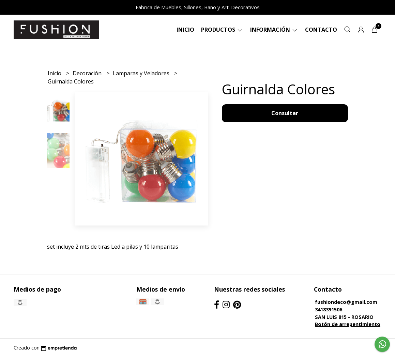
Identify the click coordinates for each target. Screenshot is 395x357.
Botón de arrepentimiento (347, 324)
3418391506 (328, 309)
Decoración (88, 73)
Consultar (284, 113)
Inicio (185, 29)
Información (274, 29)
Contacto (321, 29)
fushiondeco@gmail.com (346, 302)
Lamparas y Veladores (142, 73)
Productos (222, 29)
